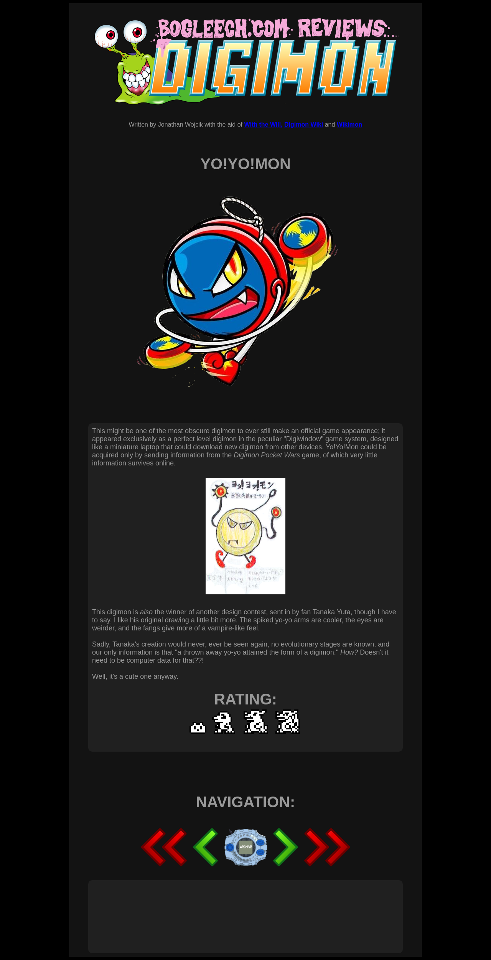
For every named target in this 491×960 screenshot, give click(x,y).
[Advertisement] (231, 908)
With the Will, (263, 124)
